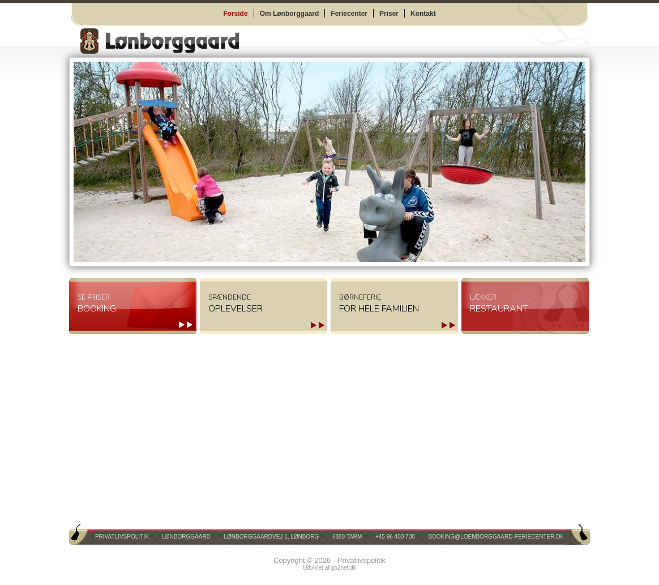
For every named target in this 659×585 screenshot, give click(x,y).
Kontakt (423, 14)
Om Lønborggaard (289, 14)
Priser (389, 14)
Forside (235, 14)
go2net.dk (343, 568)
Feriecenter (349, 14)
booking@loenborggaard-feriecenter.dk (496, 536)
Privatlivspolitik (122, 536)
